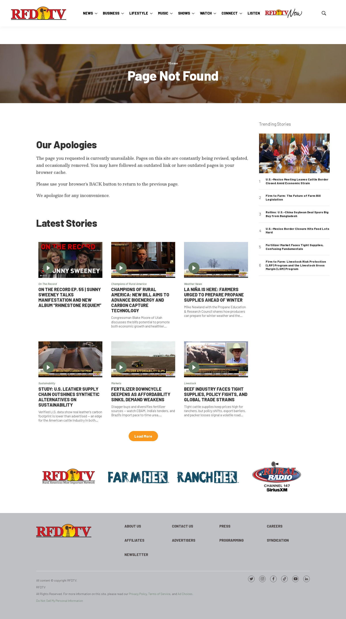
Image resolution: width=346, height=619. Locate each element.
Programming (231, 540)
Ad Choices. (185, 594)
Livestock (190, 383)
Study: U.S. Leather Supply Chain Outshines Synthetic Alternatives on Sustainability (69, 396)
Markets (116, 383)
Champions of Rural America (129, 284)
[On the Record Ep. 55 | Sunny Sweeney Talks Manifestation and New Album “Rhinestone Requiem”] (70, 260)
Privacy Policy (138, 594)
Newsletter (136, 554)
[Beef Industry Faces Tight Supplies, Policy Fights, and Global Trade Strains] (216, 359)
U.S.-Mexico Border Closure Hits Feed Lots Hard (297, 230)
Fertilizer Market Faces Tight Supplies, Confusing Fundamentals (294, 247)
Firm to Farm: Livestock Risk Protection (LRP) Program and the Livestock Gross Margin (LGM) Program (296, 265)
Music (163, 13)
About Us (132, 526)
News (88, 13)
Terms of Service (159, 594)
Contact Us (182, 526)
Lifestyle (138, 13)
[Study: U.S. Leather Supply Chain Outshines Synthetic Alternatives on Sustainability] (70, 359)
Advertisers (183, 540)
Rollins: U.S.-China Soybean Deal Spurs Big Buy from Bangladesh (297, 214)
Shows (184, 13)
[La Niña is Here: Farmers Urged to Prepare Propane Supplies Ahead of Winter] (216, 260)
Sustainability (46, 383)
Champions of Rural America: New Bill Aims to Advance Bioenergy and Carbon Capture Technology (140, 300)
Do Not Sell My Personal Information (59, 600)
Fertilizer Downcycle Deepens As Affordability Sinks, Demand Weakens (140, 394)
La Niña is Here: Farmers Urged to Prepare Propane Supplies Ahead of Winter (214, 295)
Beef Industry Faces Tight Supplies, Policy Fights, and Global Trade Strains (215, 394)
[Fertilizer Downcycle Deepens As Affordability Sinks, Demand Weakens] (143, 359)
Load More (143, 436)
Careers (274, 526)
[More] (96, 13)
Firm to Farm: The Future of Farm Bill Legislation (293, 197)
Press (224, 526)
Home (173, 63)
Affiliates (134, 540)
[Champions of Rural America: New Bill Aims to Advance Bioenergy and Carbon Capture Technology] (143, 260)
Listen (254, 13)
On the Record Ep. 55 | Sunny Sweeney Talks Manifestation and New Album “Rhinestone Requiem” (69, 297)
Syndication (278, 540)
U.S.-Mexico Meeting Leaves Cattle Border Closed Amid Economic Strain (297, 181)
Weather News (193, 284)
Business (111, 13)
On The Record (47, 284)
